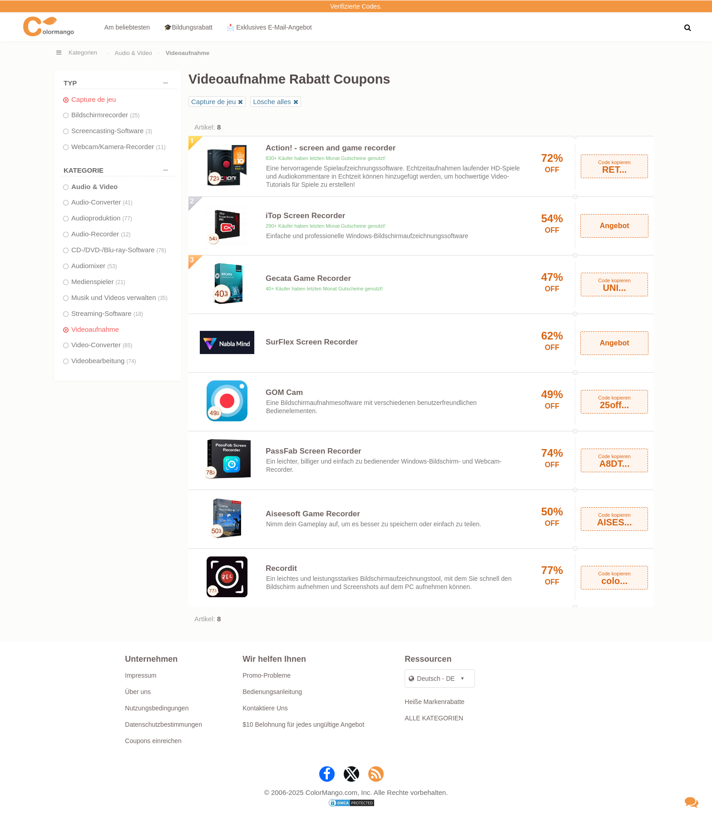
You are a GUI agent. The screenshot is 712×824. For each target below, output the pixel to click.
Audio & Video (133, 53)
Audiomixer (94, 266)
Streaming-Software (107, 313)
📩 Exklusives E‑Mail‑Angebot (269, 27)
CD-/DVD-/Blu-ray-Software (118, 250)
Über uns (138, 691)
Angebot (614, 226)
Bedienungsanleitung (272, 691)
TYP (118, 83)
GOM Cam (284, 392)
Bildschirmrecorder (105, 115)
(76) (161, 250)
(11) (160, 147)
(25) (134, 115)
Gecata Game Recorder (308, 278)
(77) (127, 218)
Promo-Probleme (266, 675)
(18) (138, 314)
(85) (127, 345)
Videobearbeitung (103, 361)
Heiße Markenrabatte (435, 701)
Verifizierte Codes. (356, 6)
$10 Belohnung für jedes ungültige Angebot (303, 724)
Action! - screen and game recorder (331, 148)
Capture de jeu (93, 99)
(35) (163, 298)
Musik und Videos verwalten (119, 297)
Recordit (281, 568)
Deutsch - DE (432, 678)
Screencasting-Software (111, 131)
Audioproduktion (101, 218)
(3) (148, 131)
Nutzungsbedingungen (156, 708)
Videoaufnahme (95, 329)
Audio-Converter (102, 202)
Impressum (140, 675)
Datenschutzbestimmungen (163, 724)
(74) (131, 361)
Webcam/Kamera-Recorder (118, 146)
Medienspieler (98, 281)
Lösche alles (272, 101)
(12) (125, 234)
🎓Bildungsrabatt (188, 27)
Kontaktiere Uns (265, 708)
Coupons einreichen (153, 740)
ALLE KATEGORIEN (434, 718)
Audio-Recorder (101, 234)
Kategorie (118, 170)
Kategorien (83, 52)
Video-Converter (101, 345)
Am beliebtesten (127, 27)
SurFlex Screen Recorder (312, 342)
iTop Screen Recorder (305, 215)
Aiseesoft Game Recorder (313, 513)
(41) (127, 203)
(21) (120, 282)
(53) (112, 266)
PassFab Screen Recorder (313, 451)
